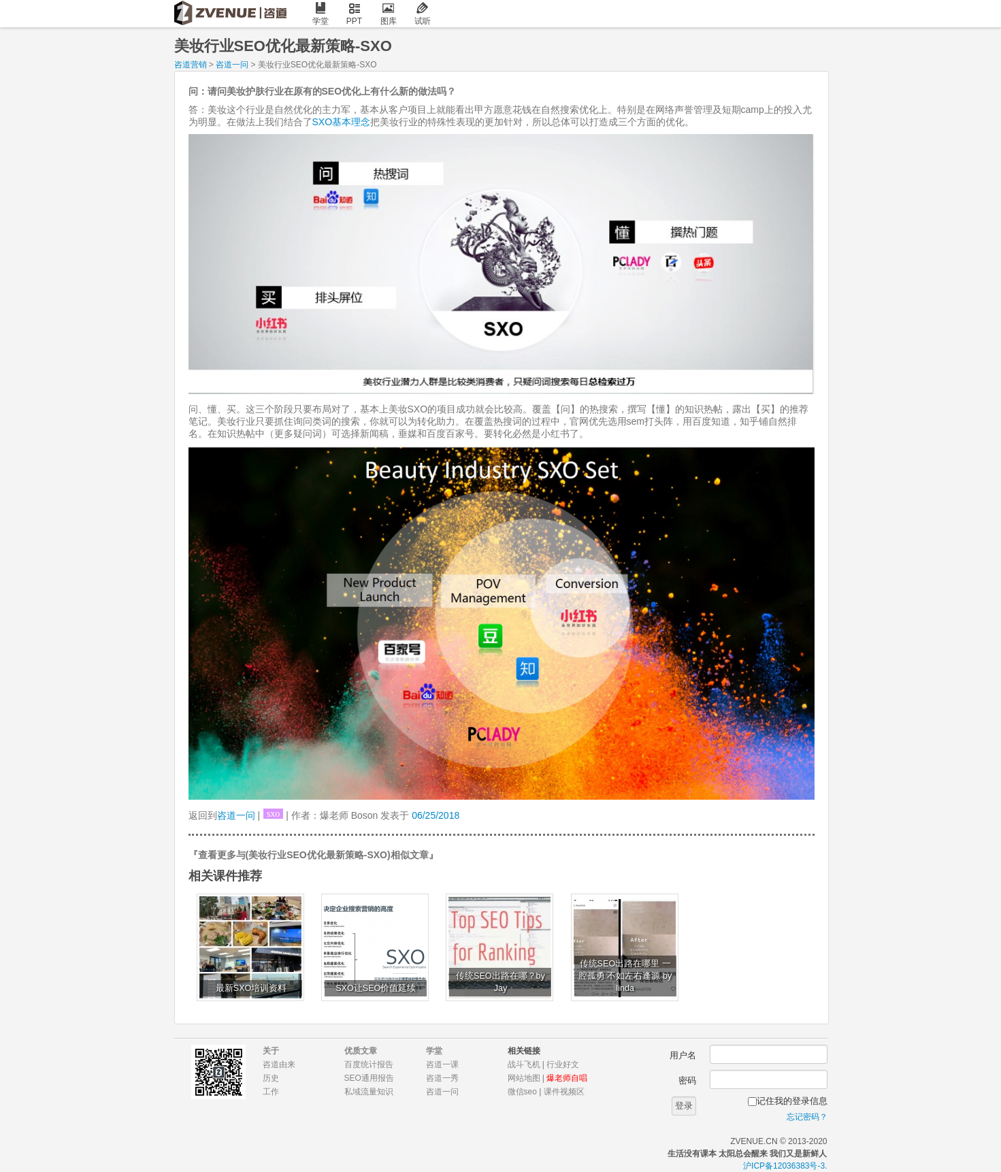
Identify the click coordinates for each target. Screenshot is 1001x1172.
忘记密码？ (807, 1117)
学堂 (320, 14)
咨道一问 (232, 64)
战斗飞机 (524, 1064)
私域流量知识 (368, 1091)
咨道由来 (279, 1064)
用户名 (683, 1055)
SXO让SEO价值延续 (375, 988)
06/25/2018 (435, 815)
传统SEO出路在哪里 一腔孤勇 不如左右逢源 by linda (625, 976)
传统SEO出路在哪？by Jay (500, 982)
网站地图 (524, 1078)
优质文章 (360, 1051)
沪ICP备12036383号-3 (784, 1166)
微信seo (522, 1091)
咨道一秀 (442, 1078)
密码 (687, 1080)
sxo (273, 814)
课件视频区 (564, 1091)
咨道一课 (442, 1064)
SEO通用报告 (369, 1078)
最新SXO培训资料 (251, 988)
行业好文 (562, 1064)
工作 (271, 1091)
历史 (271, 1078)
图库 (389, 14)
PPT (355, 14)
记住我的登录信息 (792, 1101)
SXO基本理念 (341, 121)
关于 (271, 1051)
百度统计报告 (368, 1064)
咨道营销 (190, 64)
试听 (423, 14)
